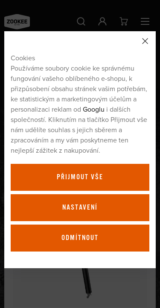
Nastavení (80, 207)
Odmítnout (80, 238)
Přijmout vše (80, 177)
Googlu (94, 109)
